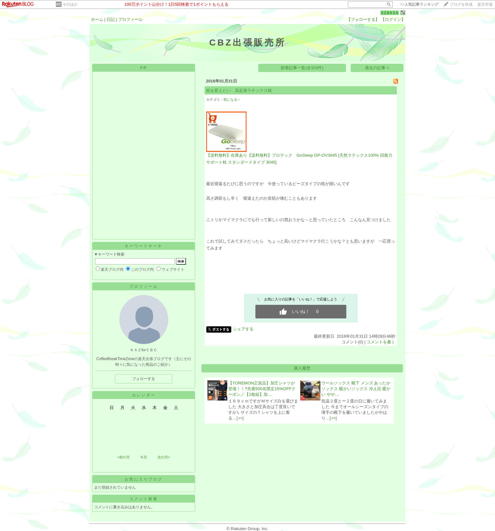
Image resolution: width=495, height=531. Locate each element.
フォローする (143, 379)
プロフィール (130, 19)
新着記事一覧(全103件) (302, 67)
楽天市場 (484, 4)
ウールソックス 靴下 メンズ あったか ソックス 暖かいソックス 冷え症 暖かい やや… (356, 389)
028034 (389, 12)
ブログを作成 (461, 4)
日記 (111, 19)
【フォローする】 (363, 19)
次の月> (164, 457)
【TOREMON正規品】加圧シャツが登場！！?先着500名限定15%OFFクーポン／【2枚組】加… (261, 389)
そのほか (70, 4)
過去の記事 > (377, 67)
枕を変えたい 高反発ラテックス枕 (239, 90)
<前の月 (123, 457)
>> (419, 4)
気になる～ (232, 99)
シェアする (243, 329)
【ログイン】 (393, 19)
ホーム (97, 19)
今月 (143, 457)
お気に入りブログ (144, 479)
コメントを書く (381, 342)
